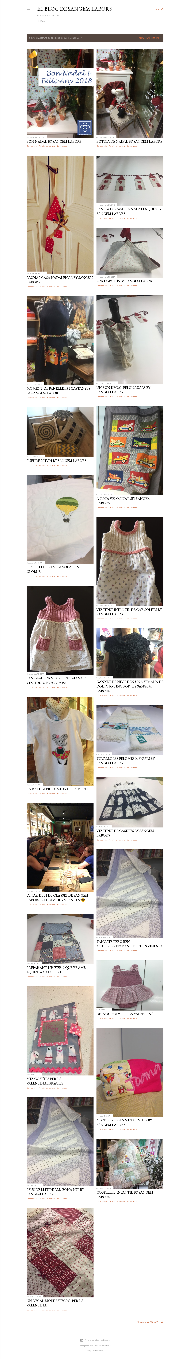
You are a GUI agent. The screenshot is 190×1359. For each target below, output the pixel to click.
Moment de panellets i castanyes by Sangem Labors (58, 390)
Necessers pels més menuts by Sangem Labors (124, 1122)
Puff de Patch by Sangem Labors (57, 460)
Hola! (41, 21)
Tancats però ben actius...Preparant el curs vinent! (129, 943)
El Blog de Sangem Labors (74, 8)
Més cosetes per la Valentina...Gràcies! (45, 1081)
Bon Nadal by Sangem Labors (54, 141)
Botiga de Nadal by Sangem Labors (129, 141)
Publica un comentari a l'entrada (53, 146)
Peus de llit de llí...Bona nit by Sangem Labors (55, 1191)
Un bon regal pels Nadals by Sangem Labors (123, 389)
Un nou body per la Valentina (125, 1013)
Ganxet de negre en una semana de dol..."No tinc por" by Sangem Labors (129, 686)
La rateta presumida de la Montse (59, 789)
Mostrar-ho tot (150, 38)
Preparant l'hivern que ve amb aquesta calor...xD (56, 969)
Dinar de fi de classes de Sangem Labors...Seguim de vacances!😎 (57, 897)
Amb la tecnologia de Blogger (95, 1340)
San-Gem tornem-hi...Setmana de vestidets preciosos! (57, 680)
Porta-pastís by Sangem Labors (125, 281)
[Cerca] (159, 8)
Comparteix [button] (32, 146)
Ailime (107, 1345)
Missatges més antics (150, 1322)
